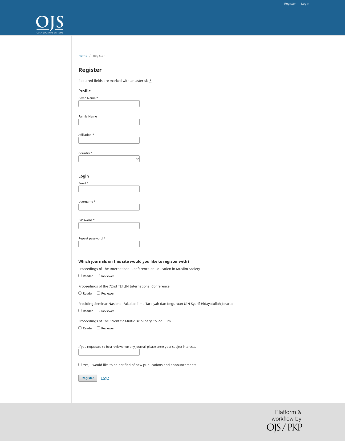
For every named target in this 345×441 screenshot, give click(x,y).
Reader (85, 276)
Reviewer (105, 276)
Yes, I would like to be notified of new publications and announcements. (138, 365)
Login (305, 3)
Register (290, 3)
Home (82, 55)
